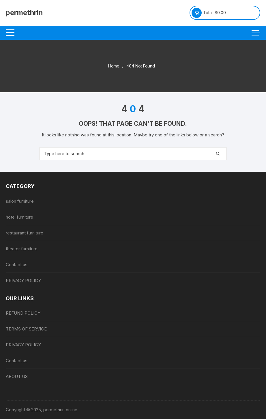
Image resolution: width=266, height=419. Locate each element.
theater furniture (22, 248)
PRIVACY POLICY (23, 280)
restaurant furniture (24, 233)
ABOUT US (17, 376)
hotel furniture (19, 217)
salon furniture (20, 201)
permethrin (24, 12)
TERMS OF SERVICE (26, 329)
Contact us (16, 264)
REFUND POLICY (23, 313)
